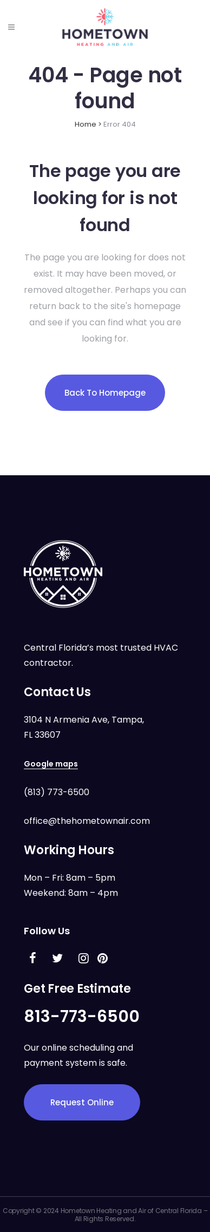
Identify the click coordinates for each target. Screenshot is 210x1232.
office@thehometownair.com (87, 821)
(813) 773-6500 (56, 792)
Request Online (82, 1102)
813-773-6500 (82, 1016)
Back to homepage (105, 392)
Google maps (51, 763)
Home (85, 124)
